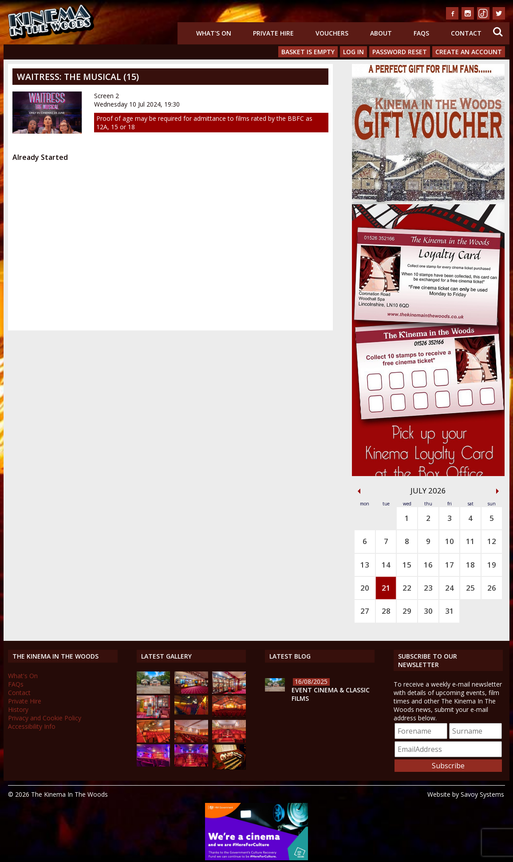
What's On (213, 33)
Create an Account (468, 52)
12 (491, 541)
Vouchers (332, 33)
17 (449, 565)
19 (491, 565)
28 (386, 611)
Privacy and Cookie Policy (44, 718)
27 (364, 611)
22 (407, 588)
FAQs (421, 33)
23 (428, 588)
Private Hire (273, 33)
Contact (466, 33)
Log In (353, 52)
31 (449, 611)
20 (364, 588)
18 (470, 565)
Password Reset (399, 52)
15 (407, 565)
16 (428, 565)
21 (386, 588)
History (18, 709)
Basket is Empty (308, 52)
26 (491, 588)
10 (449, 541)
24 (449, 588)
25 (470, 588)
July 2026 (428, 490)
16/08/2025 (311, 681)
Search (498, 32)
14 (386, 565)
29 (407, 611)
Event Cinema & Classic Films (331, 694)
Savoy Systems (482, 794)
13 (364, 565)
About (381, 33)
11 (470, 541)
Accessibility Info (31, 726)
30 (428, 611)
